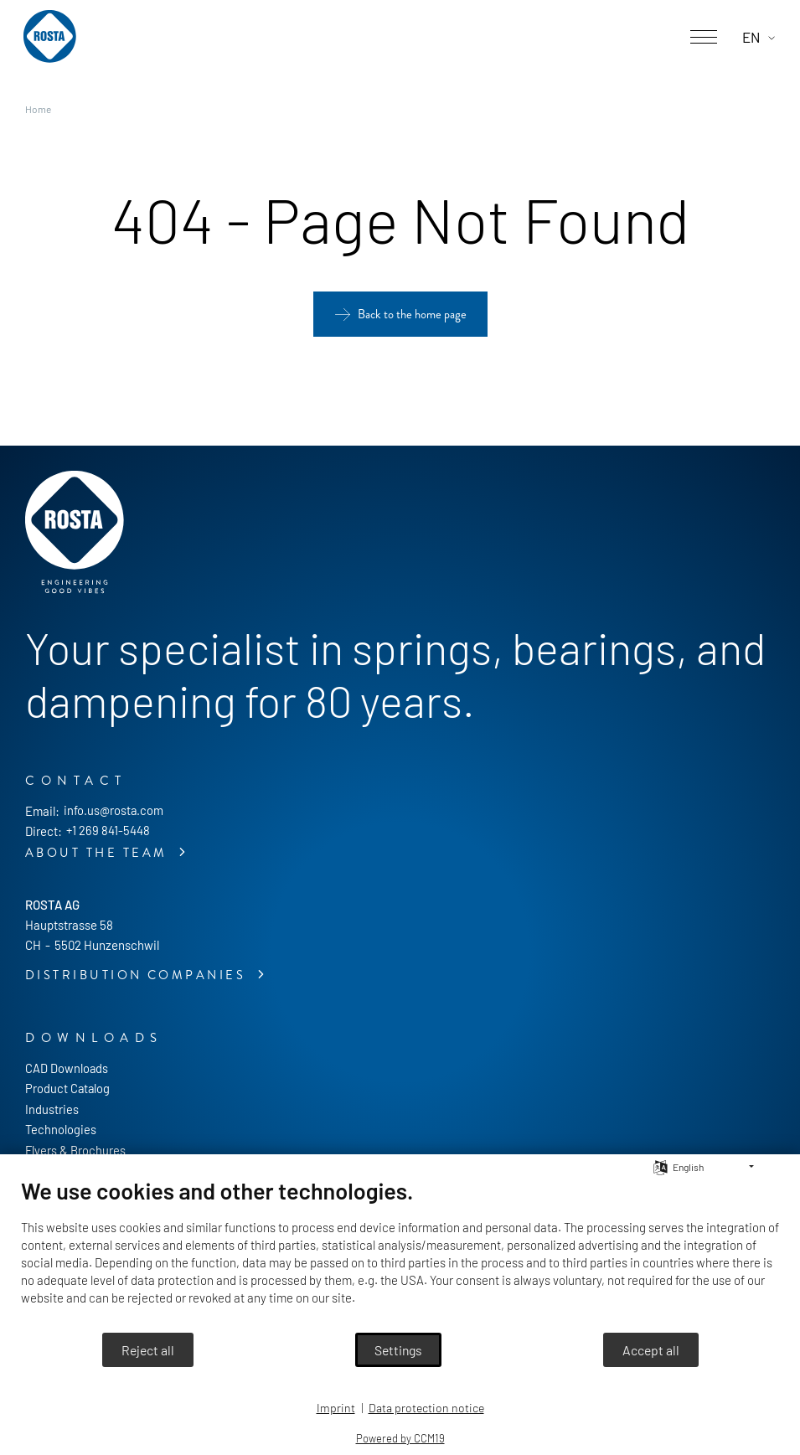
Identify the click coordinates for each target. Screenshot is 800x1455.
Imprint (336, 1408)
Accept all (650, 1350)
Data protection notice (426, 1408)
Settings (398, 1350)
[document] (400, 1254)
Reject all (147, 1350)
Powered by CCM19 (400, 1438)
